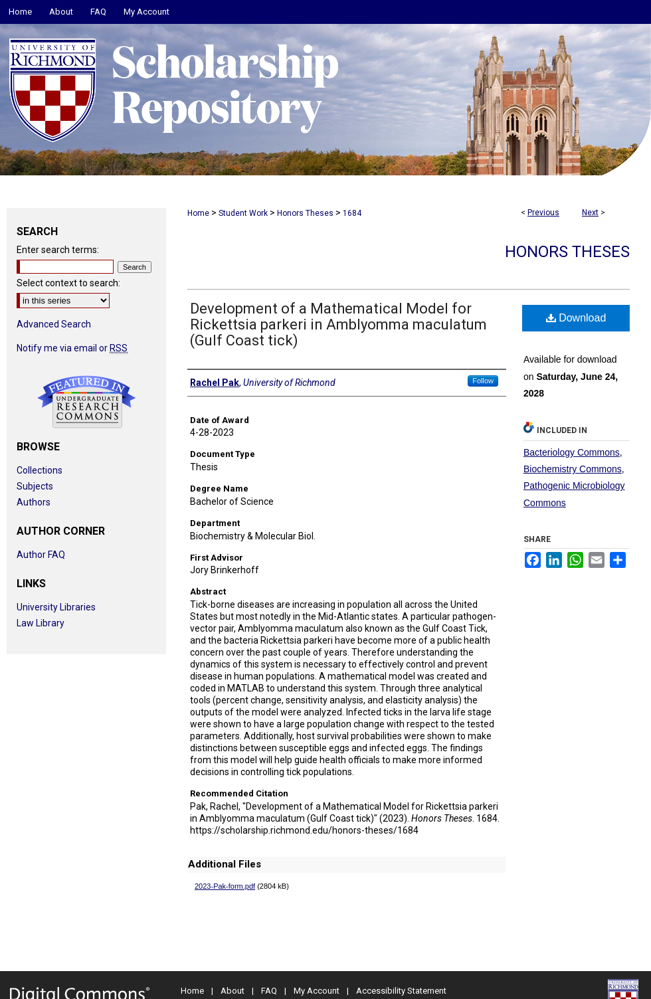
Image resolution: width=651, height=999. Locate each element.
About (232, 991)
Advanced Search (54, 324)
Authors (33, 502)
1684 (352, 213)
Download (576, 317)
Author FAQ (41, 554)
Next (590, 212)
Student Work (243, 213)
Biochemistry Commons (572, 469)
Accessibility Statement (401, 991)
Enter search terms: (58, 249)
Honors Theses (305, 213)
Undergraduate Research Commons (86, 402)
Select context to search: (68, 283)
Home (198, 213)
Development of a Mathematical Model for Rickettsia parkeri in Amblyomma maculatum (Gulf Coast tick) (338, 324)
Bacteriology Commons (571, 452)
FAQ (269, 991)
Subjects (35, 486)
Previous (543, 212)
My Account (316, 991)
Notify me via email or (72, 348)
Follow (483, 381)
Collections (39, 470)
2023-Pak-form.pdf (225, 886)
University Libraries (56, 607)
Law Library (40, 623)
